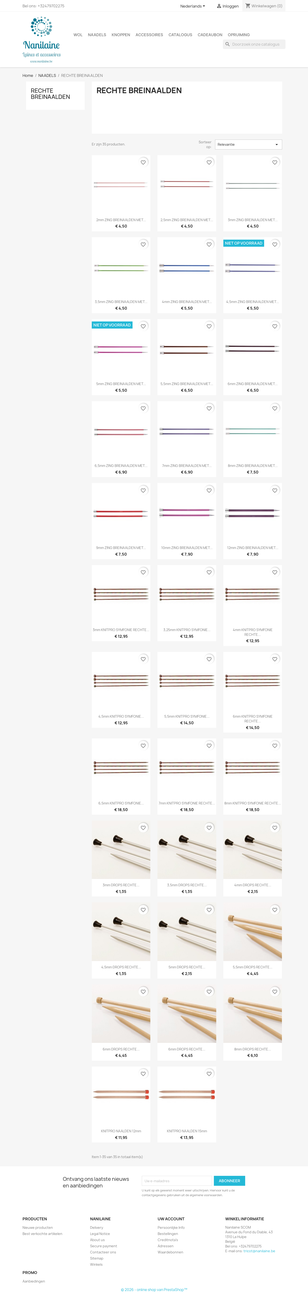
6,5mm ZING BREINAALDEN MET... (121, 465)
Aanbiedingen (34, 1281)
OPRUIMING (239, 34)
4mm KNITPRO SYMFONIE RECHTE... (253, 632)
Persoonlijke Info (171, 1227)
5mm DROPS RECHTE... (187, 967)
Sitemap (96, 1258)
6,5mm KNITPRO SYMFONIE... (121, 803)
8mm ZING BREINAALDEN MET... (253, 465)
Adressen (166, 1246)
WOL (78, 34)
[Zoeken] (254, 44)
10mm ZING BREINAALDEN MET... (187, 547)
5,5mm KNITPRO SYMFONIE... (187, 716)
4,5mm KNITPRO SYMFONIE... (121, 716)
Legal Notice (100, 1233)
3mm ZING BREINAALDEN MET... (253, 220)
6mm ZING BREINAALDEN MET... (253, 384)
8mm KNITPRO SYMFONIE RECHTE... (252, 803)
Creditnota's (168, 1240)
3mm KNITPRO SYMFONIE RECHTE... (121, 630)
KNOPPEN (121, 34)
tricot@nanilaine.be (259, 1251)
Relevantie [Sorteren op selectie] (248, 144)
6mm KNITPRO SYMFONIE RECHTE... (253, 718)
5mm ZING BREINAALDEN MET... (121, 384)
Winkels (96, 1264)
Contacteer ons (103, 1252)
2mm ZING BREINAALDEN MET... (121, 220)
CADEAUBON (210, 34)
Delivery (96, 1227)
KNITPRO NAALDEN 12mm (121, 1131)
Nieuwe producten (38, 1227)
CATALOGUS (180, 34)
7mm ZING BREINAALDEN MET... (187, 465)
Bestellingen (168, 1233)
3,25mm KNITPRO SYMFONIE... (187, 630)
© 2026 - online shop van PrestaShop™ (154, 1289)
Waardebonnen (170, 1252)
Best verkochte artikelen (42, 1233)
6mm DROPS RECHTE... (121, 1049)
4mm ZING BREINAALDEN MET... (187, 301)
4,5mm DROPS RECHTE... (121, 967)
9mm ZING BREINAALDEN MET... (121, 547)
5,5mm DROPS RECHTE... (252, 967)
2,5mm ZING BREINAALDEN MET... (187, 220)
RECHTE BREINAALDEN (50, 94)
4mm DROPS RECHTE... (252, 885)
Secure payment (103, 1246)
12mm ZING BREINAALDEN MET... (252, 547)
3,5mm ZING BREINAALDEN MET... (121, 301)
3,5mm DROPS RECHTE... (187, 885)
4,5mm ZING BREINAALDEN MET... (252, 301)
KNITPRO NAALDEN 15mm (187, 1131)
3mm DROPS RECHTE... (121, 885)
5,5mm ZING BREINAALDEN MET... (187, 384)
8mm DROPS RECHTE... (252, 1049)
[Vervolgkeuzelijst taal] (193, 6)
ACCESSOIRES (149, 34)
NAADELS (97, 34)
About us (97, 1240)
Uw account (171, 1218)
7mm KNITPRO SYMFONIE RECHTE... (187, 803)
